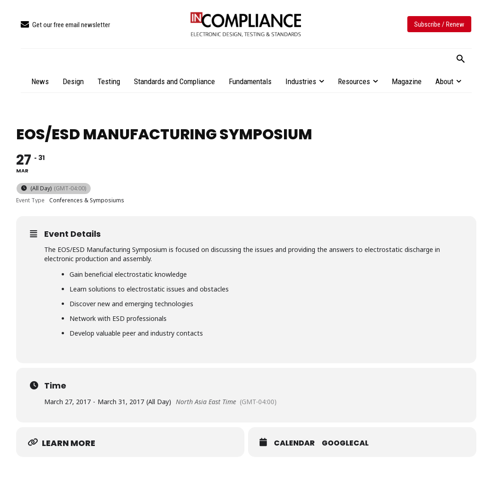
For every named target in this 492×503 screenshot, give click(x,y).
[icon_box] (65, 25)
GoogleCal (345, 443)
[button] (461, 59)
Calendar (294, 443)
